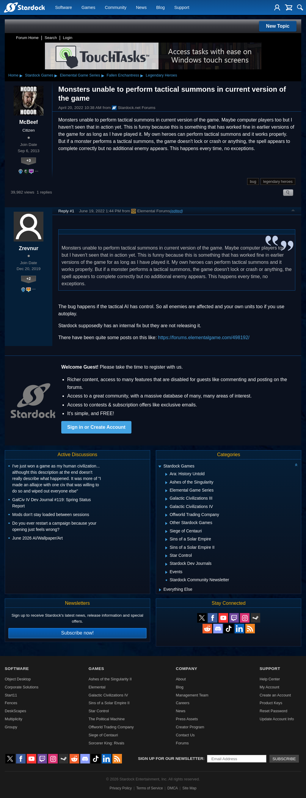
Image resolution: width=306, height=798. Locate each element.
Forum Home (27, 37)
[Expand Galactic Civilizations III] (166, 499)
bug (253, 181)
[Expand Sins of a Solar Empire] (166, 539)
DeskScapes (15, 711)
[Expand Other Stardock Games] (166, 523)
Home (13, 75)
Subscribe (284, 759)
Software (63, 7)
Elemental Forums (150, 211)
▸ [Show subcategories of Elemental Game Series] (102, 75)
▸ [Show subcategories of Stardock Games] (55, 75)
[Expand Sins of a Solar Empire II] (166, 547)
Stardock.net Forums (133, 107)
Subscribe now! (77, 632)
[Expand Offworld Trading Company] (166, 515)
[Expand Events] (166, 572)
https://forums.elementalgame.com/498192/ (203, 337)
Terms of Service (149, 788)
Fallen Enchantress (123, 75)
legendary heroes (278, 181)
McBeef (28, 122)
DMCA (172, 788)
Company (186, 668)
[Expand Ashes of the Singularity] (166, 482)
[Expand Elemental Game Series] (166, 490)
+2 (28, 278)
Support (181, 7)
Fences (11, 703)
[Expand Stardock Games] (160, 467)
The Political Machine (107, 719)
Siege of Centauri (103, 735)
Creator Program (190, 727)
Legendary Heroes (161, 75)
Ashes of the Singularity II (110, 679)
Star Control (99, 711)
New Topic (278, 26)
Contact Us (185, 735)
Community (115, 7)
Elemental (97, 687)
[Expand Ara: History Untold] (166, 474)
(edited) (176, 211)
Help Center (270, 679)
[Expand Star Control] (166, 555)
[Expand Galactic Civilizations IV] (166, 507)
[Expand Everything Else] (160, 589)
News (141, 7)
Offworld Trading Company (111, 727)
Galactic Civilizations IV (108, 695)
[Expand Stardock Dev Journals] (166, 564)
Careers (182, 703)
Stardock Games (39, 75)
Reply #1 (66, 211)
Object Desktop (18, 679)
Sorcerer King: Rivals (106, 743)
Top (293, 211)
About (181, 679)
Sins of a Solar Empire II (109, 703)
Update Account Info (277, 719)
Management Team (192, 695)
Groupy (11, 727)
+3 (28, 160)
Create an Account (275, 695)
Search (51, 37)
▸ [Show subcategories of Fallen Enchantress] (141, 75)
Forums (182, 743)
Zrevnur (28, 248)
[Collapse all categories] (296, 465)
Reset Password (273, 711)
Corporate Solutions (21, 687)
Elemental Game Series (80, 75)
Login (67, 37)
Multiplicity (13, 719)
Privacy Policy (120, 788)
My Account (269, 687)
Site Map (189, 788)
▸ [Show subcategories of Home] (21, 75)
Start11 (11, 695)
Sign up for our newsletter (170, 758)
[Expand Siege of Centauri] (166, 531)
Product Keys (271, 703)
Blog (160, 7)
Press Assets (187, 719)
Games (88, 7)
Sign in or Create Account (96, 427)
